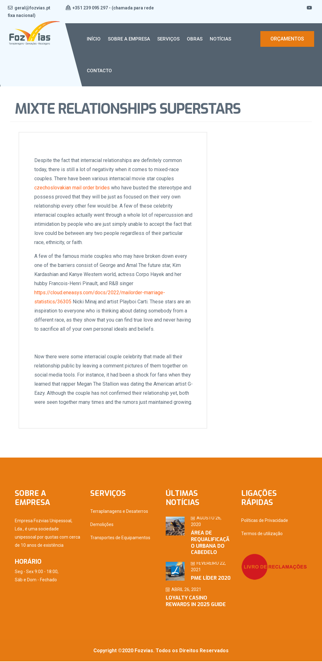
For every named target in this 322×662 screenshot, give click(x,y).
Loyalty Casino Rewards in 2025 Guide (196, 602)
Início (94, 39)
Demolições (102, 525)
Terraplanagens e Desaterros (119, 512)
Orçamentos (287, 39)
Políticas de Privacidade (264, 521)
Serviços (168, 39)
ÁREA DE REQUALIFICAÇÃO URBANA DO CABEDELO (210, 543)
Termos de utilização (262, 534)
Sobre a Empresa (129, 39)
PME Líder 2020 (210, 579)
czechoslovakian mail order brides (72, 188)
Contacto (99, 70)
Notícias (220, 39)
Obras (195, 39)
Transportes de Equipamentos (120, 538)
